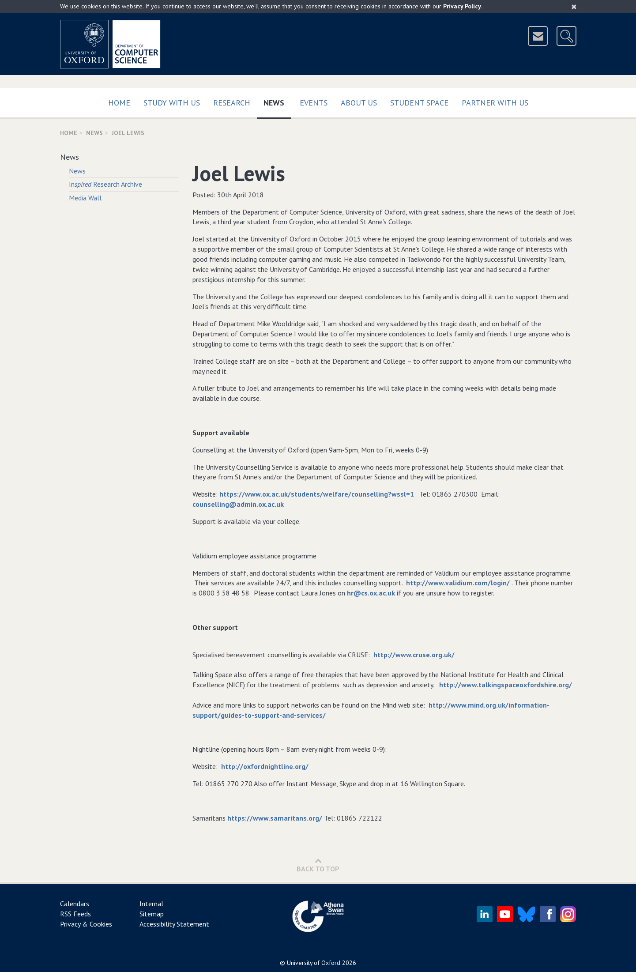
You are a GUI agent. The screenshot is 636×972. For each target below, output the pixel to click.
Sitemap (151, 913)
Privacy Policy (462, 6)
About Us (359, 103)
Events (313, 103)
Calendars (74, 903)
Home (119, 103)
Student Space (419, 103)
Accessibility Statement (174, 923)
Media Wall (85, 197)
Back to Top (318, 865)
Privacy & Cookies (86, 923)
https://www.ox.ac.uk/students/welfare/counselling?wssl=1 (316, 494)
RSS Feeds (75, 913)
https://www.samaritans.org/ (274, 818)
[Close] (574, 6)
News (277, 101)
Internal (151, 903)
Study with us (171, 103)
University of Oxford (313, 963)
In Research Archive (105, 184)
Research (231, 103)
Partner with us (495, 103)
